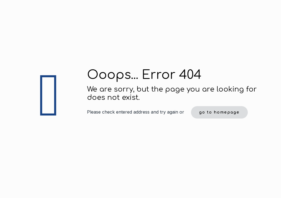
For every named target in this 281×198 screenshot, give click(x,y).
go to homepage (219, 112)
